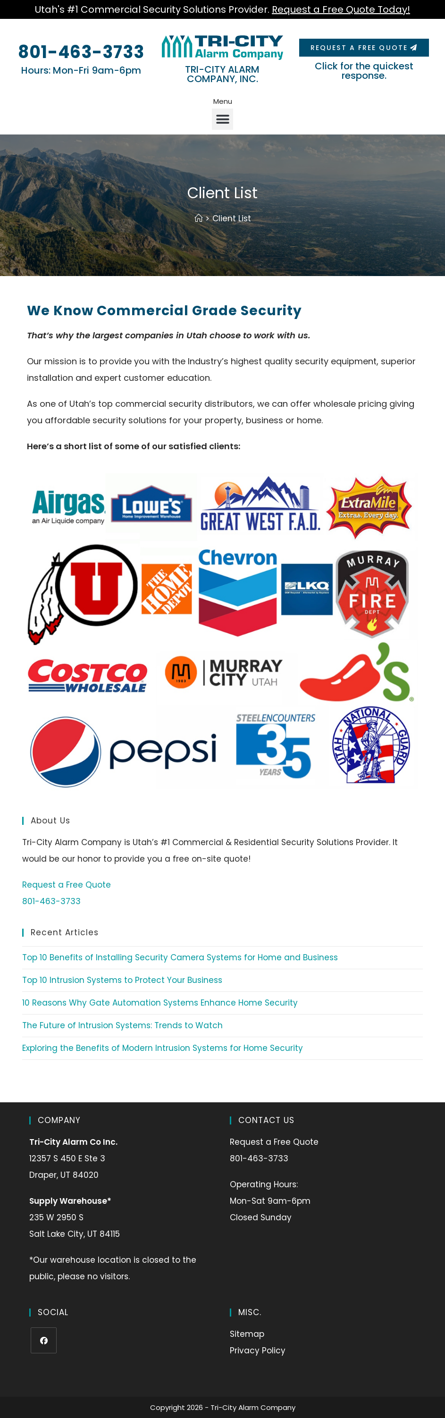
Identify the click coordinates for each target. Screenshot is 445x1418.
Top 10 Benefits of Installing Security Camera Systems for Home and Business (180, 957)
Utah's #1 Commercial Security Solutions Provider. (222, 9)
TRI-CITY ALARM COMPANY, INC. (222, 74)
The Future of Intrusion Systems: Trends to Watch (122, 1025)
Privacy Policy (257, 1350)
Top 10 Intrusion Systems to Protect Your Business (122, 980)
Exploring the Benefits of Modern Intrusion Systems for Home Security (162, 1048)
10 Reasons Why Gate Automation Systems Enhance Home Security (160, 1002)
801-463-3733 (81, 52)
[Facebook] (44, 1340)
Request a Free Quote (66, 884)
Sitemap (247, 1334)
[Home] (198, 218)
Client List (231, 218)
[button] (222, 119)
